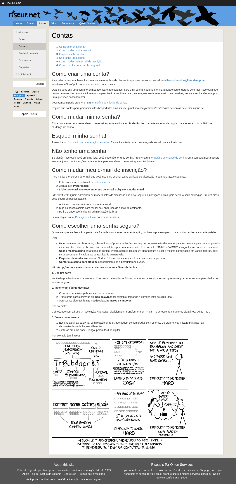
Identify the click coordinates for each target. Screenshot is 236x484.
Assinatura (25, 60)
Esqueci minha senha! (72, 54)
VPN (54, 23)
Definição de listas (85, 217)
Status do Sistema (50, 473)
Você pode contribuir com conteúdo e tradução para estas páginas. (64, 479)
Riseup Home (13, 2)
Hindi (16, 106)
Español (25, 92)
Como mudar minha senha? (75, 50)
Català (37, 103)
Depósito (24, 67)
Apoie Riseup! (29, 114)
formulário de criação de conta (108, 102)
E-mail (30, 23)
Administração (24, 74)
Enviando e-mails (28, 53)
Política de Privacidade (92, 473)
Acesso (23, 39)
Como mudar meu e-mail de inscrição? (81, 61)
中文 (16, 92)
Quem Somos (87, 23)
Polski (17, 103)
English (35, 92)
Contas (23, 46)
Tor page (205, 470)
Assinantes (22, 32)
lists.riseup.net (103, 182)
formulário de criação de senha (168, 157)
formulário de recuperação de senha (88, 142)
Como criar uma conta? (72, 46)
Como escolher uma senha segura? (79, 65)
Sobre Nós (70, 473)
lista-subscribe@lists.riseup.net (185, 80)
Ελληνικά (27, 103)
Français (29, 99)
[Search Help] (23, 84)
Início (18, 23)
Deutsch (18, 99)
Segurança (68, 23)
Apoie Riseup (30, 473)
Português (19, 95)
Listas (42, 23)
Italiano (39, 99)
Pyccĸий (31, 95)
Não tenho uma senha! (72, 57)
